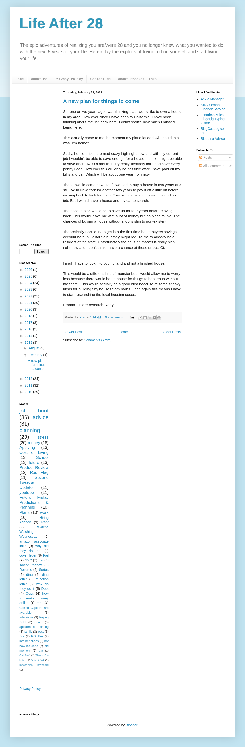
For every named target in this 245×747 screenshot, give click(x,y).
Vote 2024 (37, 660)
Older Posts (172, 332)
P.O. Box (37, 636)
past (41, 631)
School (42, 457)
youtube (26, 492)
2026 (29, 270)
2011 (29, 385)
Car (41, 650)
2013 (29, 342)
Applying (27, 447)
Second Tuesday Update (34, 482)
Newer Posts (73, 332)
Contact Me (100, 79)
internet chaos (29, 641)
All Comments (211, 166)
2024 (29, 283)
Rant (45, 522)
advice (41, 417)
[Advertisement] (34, 163)
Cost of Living (34, 452)
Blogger (131, 725)
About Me (39, 79)
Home (20, 79)
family (28, 631)
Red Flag (39, 472)
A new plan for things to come (101, 101)
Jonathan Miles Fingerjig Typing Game (213, 119)
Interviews (26, 617)
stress (43, 437)
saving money (30, 565)
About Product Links (137, 79)
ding (29, 574)
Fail (46, 555)
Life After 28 (61, 23)
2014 (29, 336)
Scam (38, 622)
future (34, 462)
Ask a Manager (212, 99)
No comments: (115, 317)
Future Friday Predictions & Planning (34, 502)
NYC (28, 560)
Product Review (34, 467)
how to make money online (34, 598)
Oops (30, 593)
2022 (29, 296)
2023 (29, 289)
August (34, 348)
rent (39, 603)
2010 (29, 392)
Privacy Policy (69, 79)
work (44, 512)
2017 (29, 323)
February (36, 355)
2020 (29, 309)
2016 (29, 329)
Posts (205, 157)
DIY (21, 636)
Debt (45, 589)
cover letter (27, 555)
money (34, 442)
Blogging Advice (213, 138)
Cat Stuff (24, 655)
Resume (25, 570)
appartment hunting (34, 627)
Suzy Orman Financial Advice (213, 107)
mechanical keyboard (34, 664)
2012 (29, 379)
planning (29, 430)
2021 (29, 303)
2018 (29, 316)
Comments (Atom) (98, 340)
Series (44, 570)
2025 (29, 276)
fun (41, 560)
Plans (24, 512)
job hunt (34, 411)
